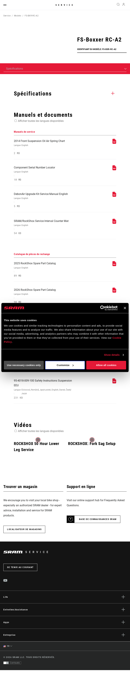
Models (17, 16)
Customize (65, 365)
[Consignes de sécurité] (114, 386)
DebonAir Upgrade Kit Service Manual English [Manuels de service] (45, 201)
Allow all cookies (106, 365)
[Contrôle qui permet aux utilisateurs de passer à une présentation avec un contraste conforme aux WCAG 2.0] (12, 667)
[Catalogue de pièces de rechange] (114, 267)
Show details (112, 354)
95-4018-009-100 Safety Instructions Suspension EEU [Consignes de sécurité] (45, 393)
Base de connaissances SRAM (98, 524)
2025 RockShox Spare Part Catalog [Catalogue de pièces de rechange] (45, 272)
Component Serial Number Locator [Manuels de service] (45, 174)
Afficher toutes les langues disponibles (41, 121)
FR (6, 651)
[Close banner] (125, 308)
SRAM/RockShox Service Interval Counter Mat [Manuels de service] (45, 229)
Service (65, 5)
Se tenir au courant (20, 572)
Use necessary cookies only (24, 365)
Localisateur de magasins (24, 534)
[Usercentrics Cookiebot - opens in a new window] (103, 307)
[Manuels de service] (114, 142)
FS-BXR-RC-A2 (32, 16)
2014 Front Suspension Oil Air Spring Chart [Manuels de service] (45, 147)
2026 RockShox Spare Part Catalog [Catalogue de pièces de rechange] (45, 299)
